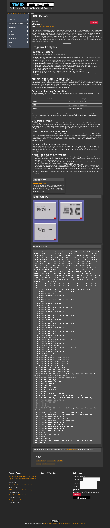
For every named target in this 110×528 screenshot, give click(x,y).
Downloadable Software (19, 23)
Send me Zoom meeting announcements (86, 492)
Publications (19, 27)
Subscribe (76, 495)
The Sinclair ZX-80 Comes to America (20, 485)
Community (19, 38)
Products (19, 35)
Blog (10, 46)
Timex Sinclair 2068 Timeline (18, 495)
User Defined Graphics (47, 26)
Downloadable (51, 460)
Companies (19, 31)
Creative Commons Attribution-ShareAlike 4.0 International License (64, 523)
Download (94, 22)
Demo (37, 26)
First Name (76, 483)
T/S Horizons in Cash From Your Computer (22, 490)
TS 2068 (42, 24)
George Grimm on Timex (16, 500)
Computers (19, 20)
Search (11, 16)
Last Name (76, 487)
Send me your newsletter (81, 491)
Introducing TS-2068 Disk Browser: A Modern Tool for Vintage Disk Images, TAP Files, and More (23, 478)
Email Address (78, 479)
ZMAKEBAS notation (72, 449)
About (19, 42)
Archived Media (41, 460)
